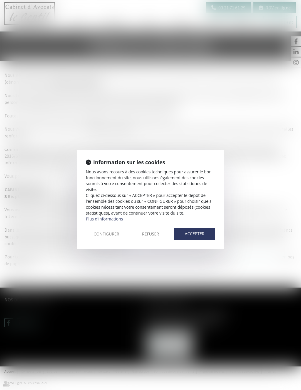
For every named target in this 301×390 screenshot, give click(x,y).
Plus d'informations (104, 219)
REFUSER (150, 234)
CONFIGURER (106, 234)
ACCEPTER (195, 233)
